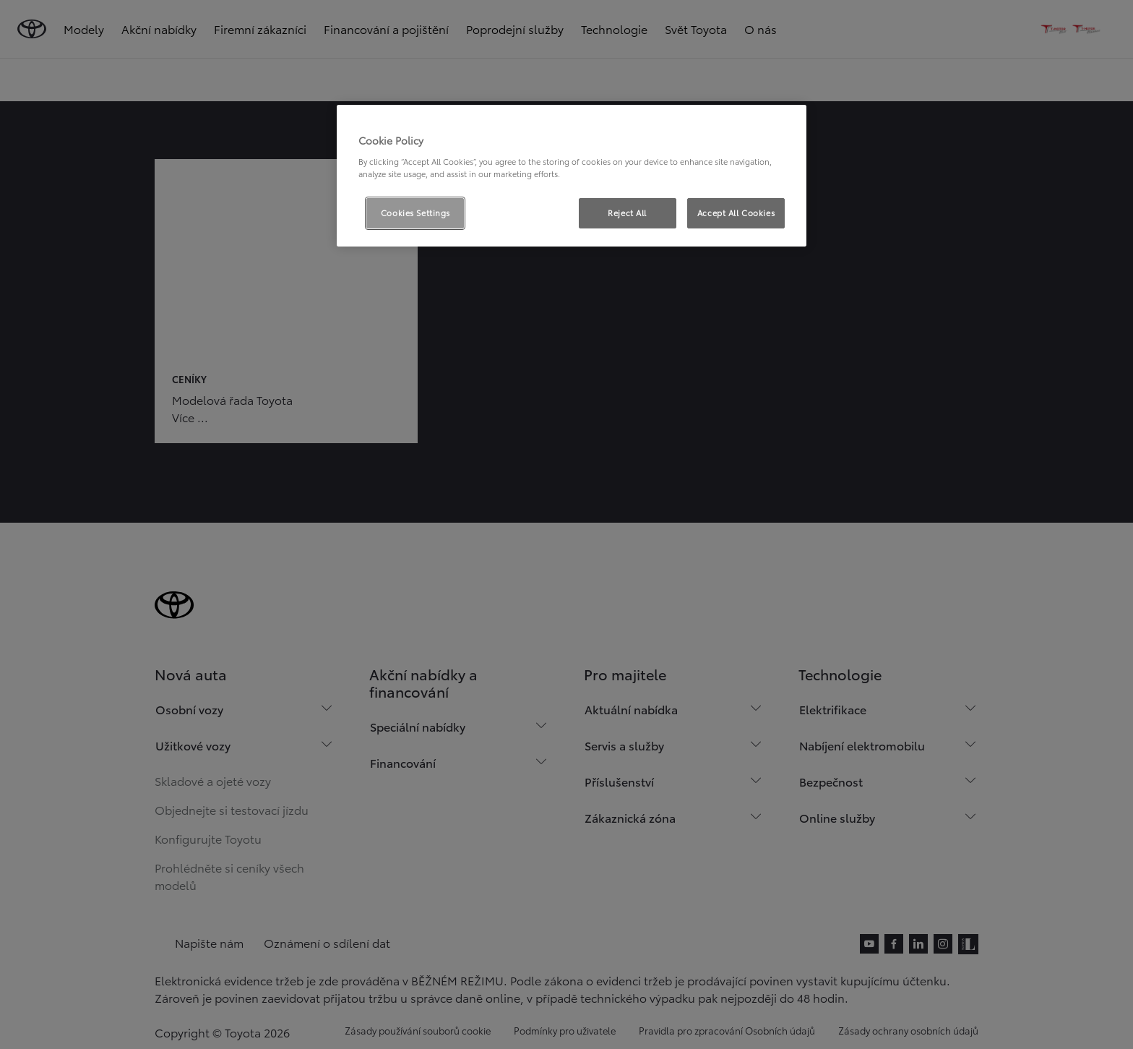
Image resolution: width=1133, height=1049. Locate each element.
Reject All (627, 212)
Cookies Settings (415, 212)
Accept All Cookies (736, 212)
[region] (571, 176)
